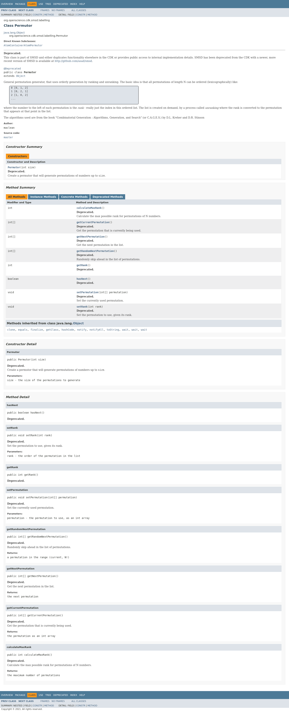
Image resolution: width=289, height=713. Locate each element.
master (8, 137)
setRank (82, 306)
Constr (37, 14)
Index (73, 4)
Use (41, 4)
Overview (7, 4)
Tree (48, 4)
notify (81, 329)
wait (125, 329)
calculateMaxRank (89, 207)
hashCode (68, 329)
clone (11, 329)
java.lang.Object (14, 32)
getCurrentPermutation (93, 222)
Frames (45, 10)
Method (49, 14)
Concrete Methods (74, 196)
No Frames (58, 10)
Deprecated (60, 4)
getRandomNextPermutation (95, 251)
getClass (52, 329)
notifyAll (97, 329)
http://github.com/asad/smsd (73, 61)
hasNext (82, 278)
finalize (36, 329)
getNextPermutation (91, 236)
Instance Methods (43, 196)
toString (113, 329)
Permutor (14, 167)
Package (20, 4)
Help (82, 4)
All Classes (79, 10)
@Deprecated (12, 68)
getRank (82, 265)
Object (20, 75)
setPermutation (87, 292)
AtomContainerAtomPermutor (23, 45)
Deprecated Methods (108, 196)
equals (22, 329)
